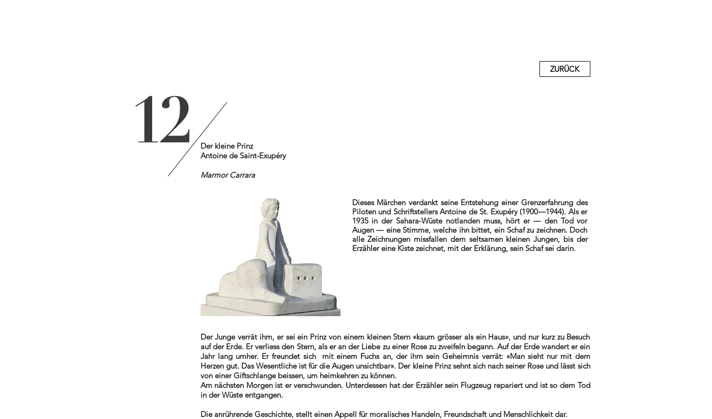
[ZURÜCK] (564, 69)
